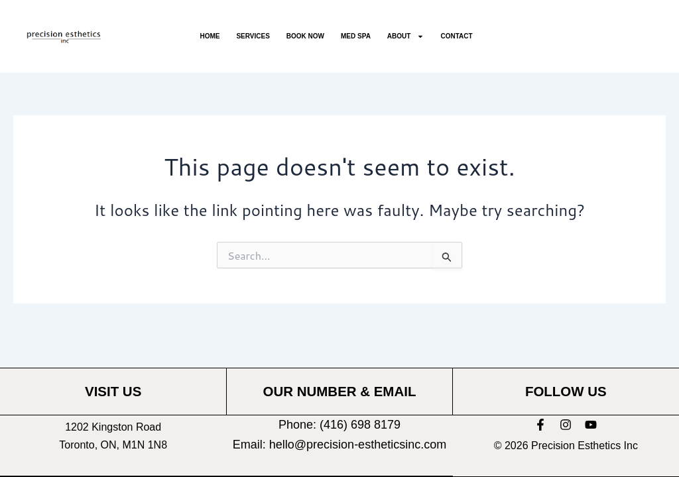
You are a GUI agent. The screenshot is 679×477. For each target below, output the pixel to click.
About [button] (405, 36)
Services (252, 36)
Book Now (305, 36)
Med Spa (356, 36)
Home (209, 36)
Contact (456, 36)
